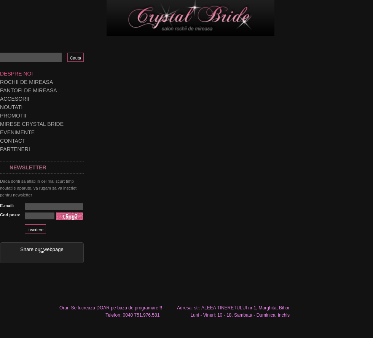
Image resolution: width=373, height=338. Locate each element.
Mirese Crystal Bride (32, 124)
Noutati (11, 107)
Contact (13, 141)
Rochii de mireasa (26, 82)
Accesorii (14, 99)
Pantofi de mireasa (28, 90)
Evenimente (17, 132)
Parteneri (15, 149)
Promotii (13, 116)
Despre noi (16, 74)
